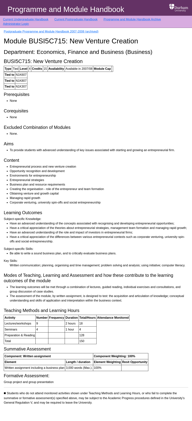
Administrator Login (16, 23)
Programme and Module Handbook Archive (132, 19)
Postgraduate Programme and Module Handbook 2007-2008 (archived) (51, 31)
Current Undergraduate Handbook (25, 19)
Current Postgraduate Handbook (76, 19)
